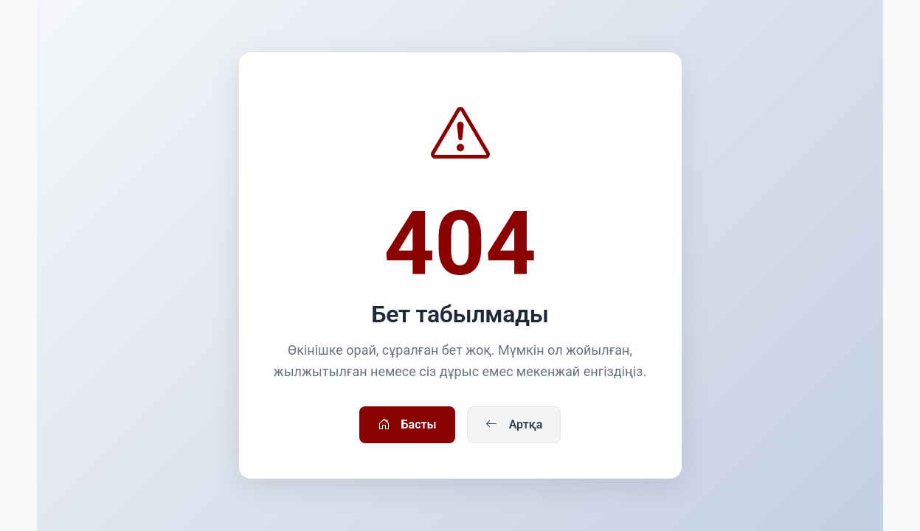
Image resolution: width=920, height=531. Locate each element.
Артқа (514, 425)
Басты (407, 425)
